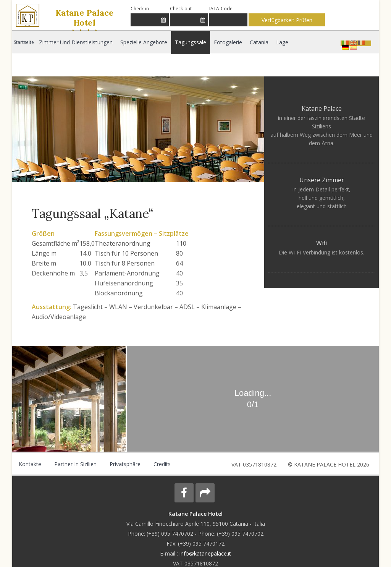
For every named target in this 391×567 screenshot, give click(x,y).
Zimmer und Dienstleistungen (75, 42)
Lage (280, 42)
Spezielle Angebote (143, 42)
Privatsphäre (123, 464)
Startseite (24, 42)
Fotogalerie (226, 42)
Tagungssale (189, 42)
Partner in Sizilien (74, 464)
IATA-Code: (221, 8)
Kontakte (29, 464)
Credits (159, 464)
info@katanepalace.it (205, 553)
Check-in (140, 8)
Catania (257, 42)
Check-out (181, 8)
